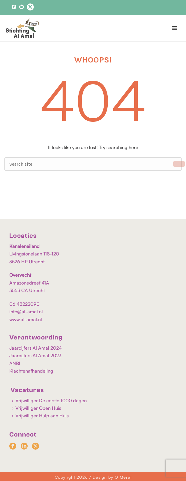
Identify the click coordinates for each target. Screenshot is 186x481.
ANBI (14, 363)
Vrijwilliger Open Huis (36, 408)
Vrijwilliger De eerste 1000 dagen (49, 400)
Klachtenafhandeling (31, 371)
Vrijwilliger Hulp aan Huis (40, 416)
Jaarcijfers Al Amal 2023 (35, 355)
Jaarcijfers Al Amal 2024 (35, 348)
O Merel (123, 477)
